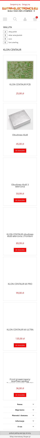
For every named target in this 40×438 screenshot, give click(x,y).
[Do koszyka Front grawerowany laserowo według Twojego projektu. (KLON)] (20, 395)
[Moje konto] (25, 19)
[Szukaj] (15, 19)
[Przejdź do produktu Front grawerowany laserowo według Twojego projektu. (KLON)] (20, 366)
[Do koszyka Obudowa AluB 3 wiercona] (20, 200)
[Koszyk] (35, 19)
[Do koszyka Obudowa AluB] (20, 151)
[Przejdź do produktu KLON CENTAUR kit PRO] (20, 271)
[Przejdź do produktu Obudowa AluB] (20, 119)
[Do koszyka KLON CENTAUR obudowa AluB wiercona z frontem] (20, 250)
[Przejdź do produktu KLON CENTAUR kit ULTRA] (20, 316)
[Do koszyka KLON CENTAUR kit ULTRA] (20, 345)
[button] (5, 19)
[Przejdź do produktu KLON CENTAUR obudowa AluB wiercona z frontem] (20, 221)
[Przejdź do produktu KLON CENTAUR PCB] (20, 70)
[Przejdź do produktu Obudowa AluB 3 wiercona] (20, 171)
